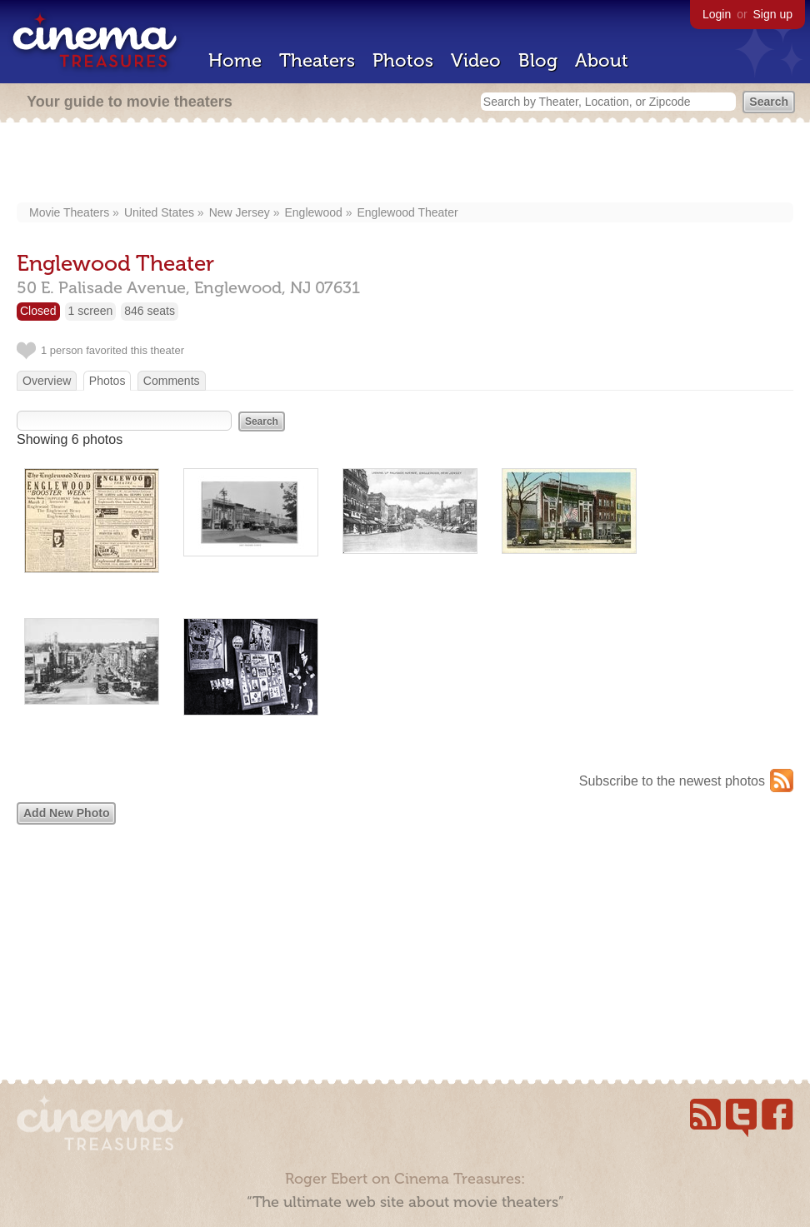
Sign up (772, 14)
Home (235, 60)
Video (476, 60)
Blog (538, 60)
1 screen (90, 310)
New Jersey (239, 212)
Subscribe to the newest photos (672, 781)
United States (159, 212)
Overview (46, 380)
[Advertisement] (405, 164)
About (601, 60)
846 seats (149, 310)
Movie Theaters (69, 212)
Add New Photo (66, 813)
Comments (171, 380)
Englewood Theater (407, 212)
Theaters (317, 60)
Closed (38, 310)
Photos (402, 60)
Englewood (313, 212)
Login (716, 14)
